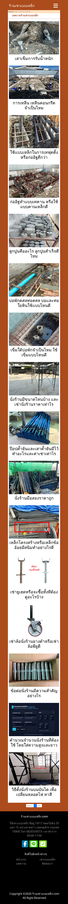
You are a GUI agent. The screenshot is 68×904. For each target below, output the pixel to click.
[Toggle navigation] (55, 6)
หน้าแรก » (11, 12)
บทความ (21, 863)
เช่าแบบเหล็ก (47, 859)
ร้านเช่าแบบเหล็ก (22, 6)
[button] (25, 843)
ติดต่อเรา (47, 863)
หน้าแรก (21, 859)
